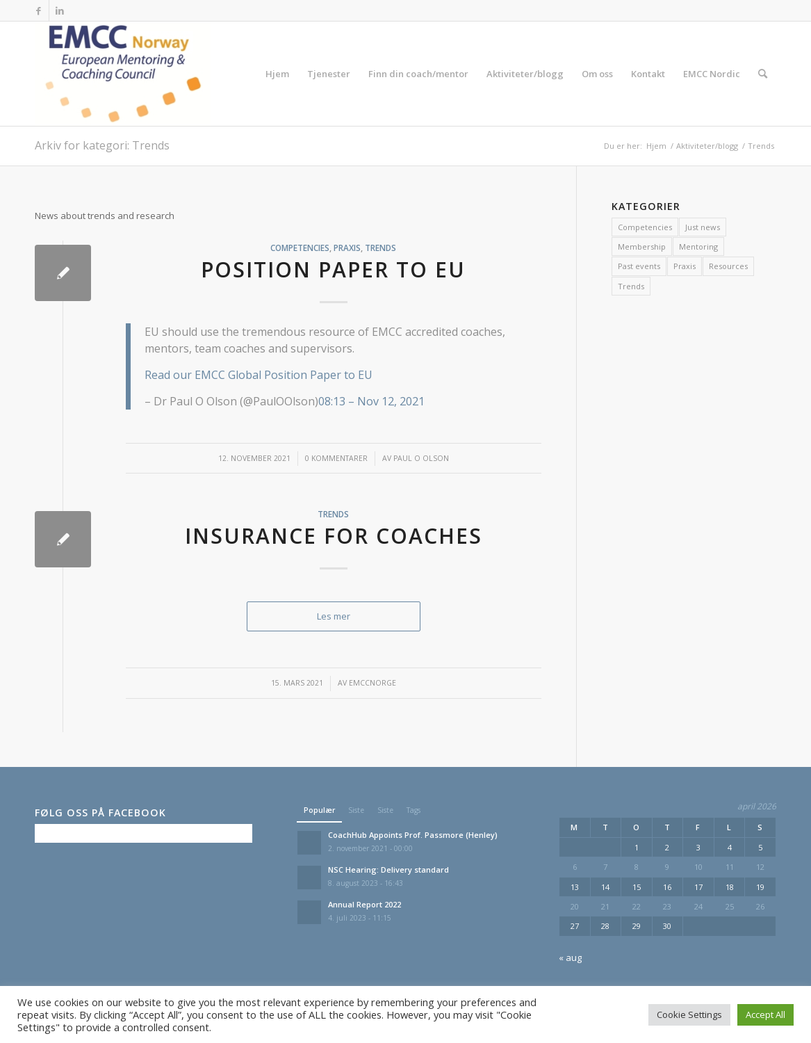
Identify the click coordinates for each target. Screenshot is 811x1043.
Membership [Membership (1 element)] (642, 246)
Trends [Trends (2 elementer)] (631, 286)
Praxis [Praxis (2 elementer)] (684, 266)
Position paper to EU (333, 269)
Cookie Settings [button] (689, 1014)
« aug (570, 957)
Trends (380, 247)
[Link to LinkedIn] (59, 10)
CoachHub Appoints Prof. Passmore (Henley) (413, 835)
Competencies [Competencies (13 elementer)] (645, 227)
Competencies (299, 247)
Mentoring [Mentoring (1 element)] (698, 246)
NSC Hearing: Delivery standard (388, 869)
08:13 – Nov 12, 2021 (371, 401)
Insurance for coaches (333, 536)
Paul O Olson (421, 458)
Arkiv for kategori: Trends (102, 145)
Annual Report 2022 (364, 904)
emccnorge (372, 683)
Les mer (333, 616)
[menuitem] (277, 74)
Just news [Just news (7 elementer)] (702, 227)
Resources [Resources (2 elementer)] (728, 266)
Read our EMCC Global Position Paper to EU (258, 374)
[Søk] (762, 74)
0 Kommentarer (336, 458)
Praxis (347, 247)
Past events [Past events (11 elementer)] (639, 266)
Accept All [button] (765, 1014)
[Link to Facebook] (38, 10)
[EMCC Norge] (123, 74)
